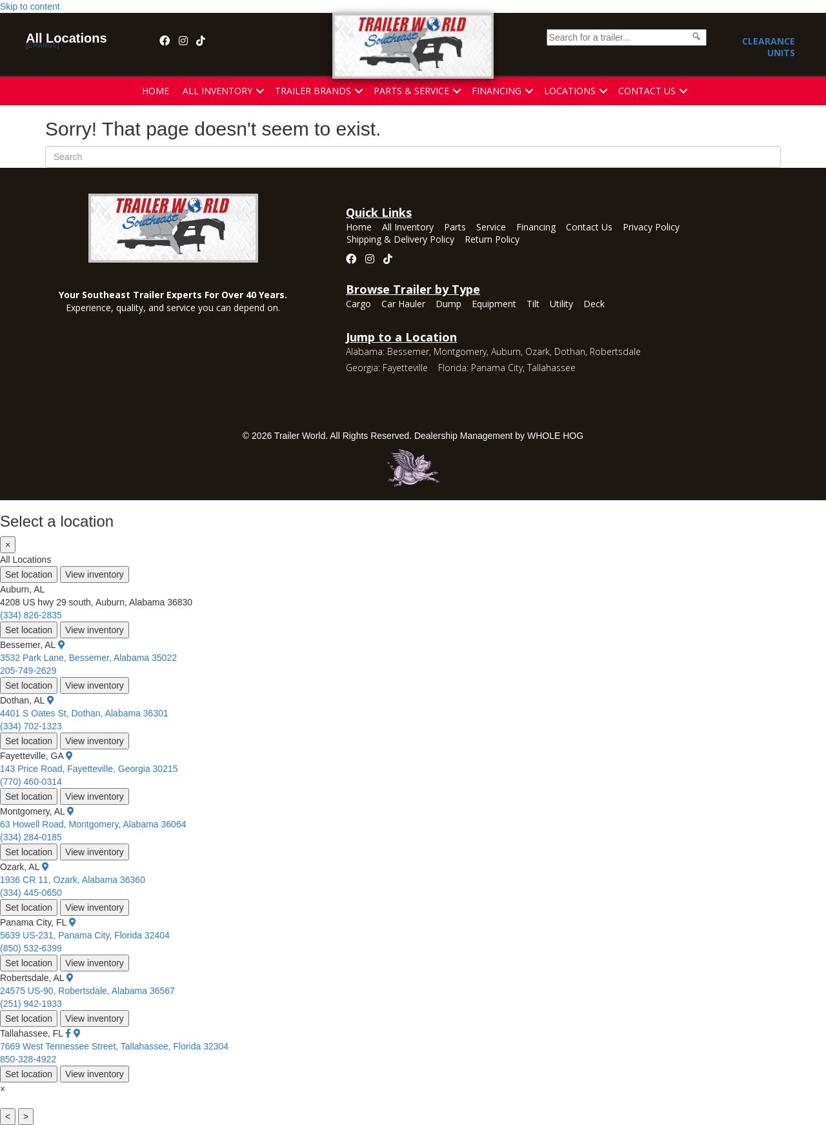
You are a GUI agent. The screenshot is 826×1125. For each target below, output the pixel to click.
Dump (448, 304)
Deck (594, 304)
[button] (260, 91)
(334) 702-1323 (31, 726)
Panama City (497, 367)
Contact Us (647, 91)
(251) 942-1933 (31, 1003)
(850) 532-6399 (31, 948)
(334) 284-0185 (31, 837)
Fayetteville (405, 367)
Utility (561, 304)
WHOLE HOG (555, 436)
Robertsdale (615, 351)
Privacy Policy (651, 228)
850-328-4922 (28, 1059)
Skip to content (30, 6)
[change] (42, 45)
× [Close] (7, 545)
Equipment (494, 304)
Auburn (506, 351)
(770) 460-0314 (31, 781)
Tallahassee (551, 367)
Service (491, 228)
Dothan (569, 351)
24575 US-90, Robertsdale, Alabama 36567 (87, 991)
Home (155, 91)
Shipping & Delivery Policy (400, 240)
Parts (455, 228)
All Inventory (217, 91)
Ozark (537, 351)
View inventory (94, 574)
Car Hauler (403, 304)
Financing (496, 91)
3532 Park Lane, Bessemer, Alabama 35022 (88, 658)
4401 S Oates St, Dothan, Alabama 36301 (84, 713)
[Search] (413, 157)
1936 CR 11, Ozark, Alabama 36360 (72, 880)
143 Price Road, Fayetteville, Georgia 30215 (89, 769)
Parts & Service (411, 91)
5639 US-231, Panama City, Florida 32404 (85, 935)
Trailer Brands (313, 91)
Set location (28, 574)
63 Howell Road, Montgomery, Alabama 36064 (93, 824)
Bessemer (408, 351)
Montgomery (460, 351)
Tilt (533, 304)
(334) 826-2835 (31, 615)
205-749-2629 (28, 670)
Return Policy (492, 240)
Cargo (358, 304)
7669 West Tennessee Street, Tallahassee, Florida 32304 (114, 1046)
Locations (570, 91)
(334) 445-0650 (31, 892)
